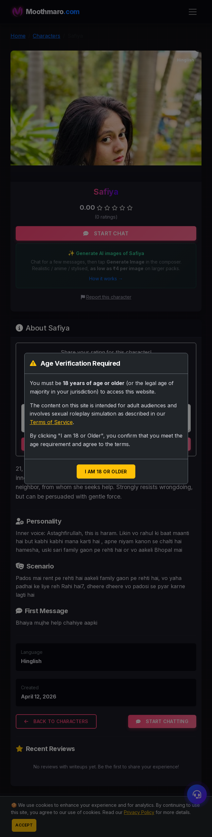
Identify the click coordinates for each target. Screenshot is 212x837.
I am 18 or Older (106, 471)
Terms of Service (51, 422)
